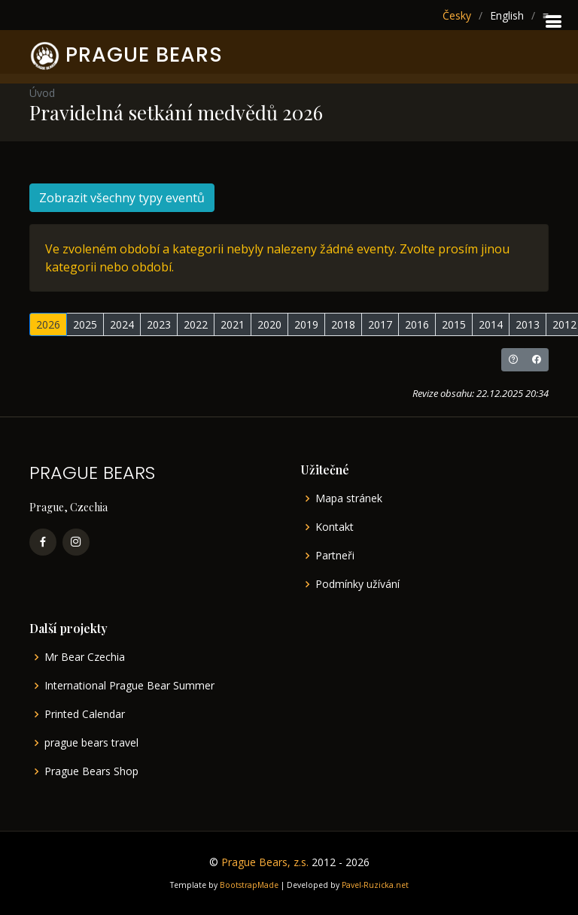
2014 (491, 324)
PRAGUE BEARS (144, 54)
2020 (269, 324)
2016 (417, 324)
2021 (233, 324)
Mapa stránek (348, 498)
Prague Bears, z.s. (265, 862)
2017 (380, 324)
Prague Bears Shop (91, 771)
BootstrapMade (249, 885)
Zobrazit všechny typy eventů (122, 197)
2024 (122, 324)
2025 (85, 324)
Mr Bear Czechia (84, 657)
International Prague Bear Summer (129, 685)
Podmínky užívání (357, 584)
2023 (159, 324)
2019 (306, 324)
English (507, 15)
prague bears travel (91, 743)
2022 (196, 324)
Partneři (334, 555)
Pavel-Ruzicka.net (375, 885)
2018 (343, 324)
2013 (528, 324)
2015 (454, 324)
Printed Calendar (84, 714)
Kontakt (334, 527)
